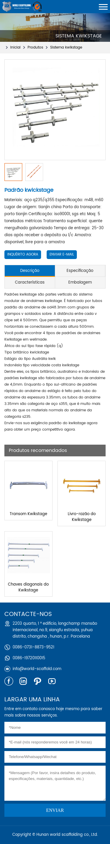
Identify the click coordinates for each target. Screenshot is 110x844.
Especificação (80, 271)
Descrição (29, 271)
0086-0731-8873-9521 (33, 647)
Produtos (35, 47)
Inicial (15, 47)
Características (30, 282)
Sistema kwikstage (66, 47)
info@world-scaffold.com (37, 669)
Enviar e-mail (62, 254)
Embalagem (80, 282)
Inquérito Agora (22, 254)
